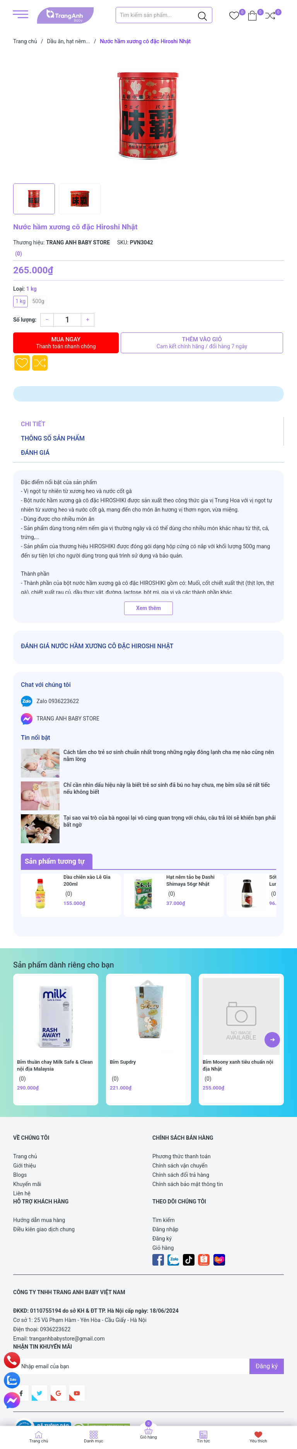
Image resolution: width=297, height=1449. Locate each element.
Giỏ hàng (163, 1203)
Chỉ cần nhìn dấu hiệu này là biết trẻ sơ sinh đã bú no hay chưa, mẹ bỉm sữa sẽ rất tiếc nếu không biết (166, 773)
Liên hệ (22, 1149)
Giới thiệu (24, 1121)
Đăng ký (162, 1194)
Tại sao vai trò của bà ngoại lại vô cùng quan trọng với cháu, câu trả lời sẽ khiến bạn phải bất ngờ (169, 791)
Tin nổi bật (35, 737)
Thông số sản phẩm (53, 438)
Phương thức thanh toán (181, 1111)
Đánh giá (35, 452)
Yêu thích (258, 1441)
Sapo (27, 1407)
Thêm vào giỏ (202, 343)
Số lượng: (24, 320)
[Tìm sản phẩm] (164, 15)
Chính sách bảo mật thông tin (187, 1139)
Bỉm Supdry (123, 1017)
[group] (148, 116)
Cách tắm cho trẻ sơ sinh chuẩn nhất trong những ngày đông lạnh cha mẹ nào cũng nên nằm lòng (168, 755)
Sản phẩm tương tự (55, 816)
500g (38, 301)
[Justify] (202, 15)
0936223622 (55, 1284)
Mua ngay (66, 343)
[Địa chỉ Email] (148, 1321)
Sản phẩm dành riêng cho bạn (63, 920)
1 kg (20, 301)
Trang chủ (25, 1111)
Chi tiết (33, 424)
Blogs (20, 1130)
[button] (272, 995)
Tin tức (203, 1441)
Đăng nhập (165, 1184)
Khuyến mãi (27, 1139)
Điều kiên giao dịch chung (44, 1184)
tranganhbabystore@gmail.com (67, 1294)
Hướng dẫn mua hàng (39, 1175)
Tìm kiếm (163, 1175)
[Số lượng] (67, 320)
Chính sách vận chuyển (180, 1121)
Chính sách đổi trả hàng (180, 1130)
